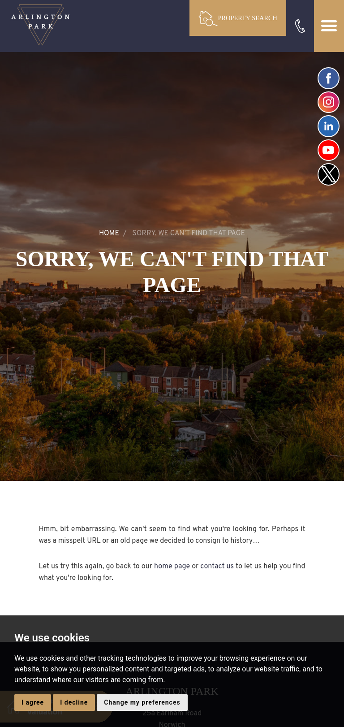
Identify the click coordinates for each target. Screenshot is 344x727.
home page (172, 566)
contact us (217, 566)
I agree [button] (33, 702)
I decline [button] (74, 702)
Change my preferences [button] (142, 702)
